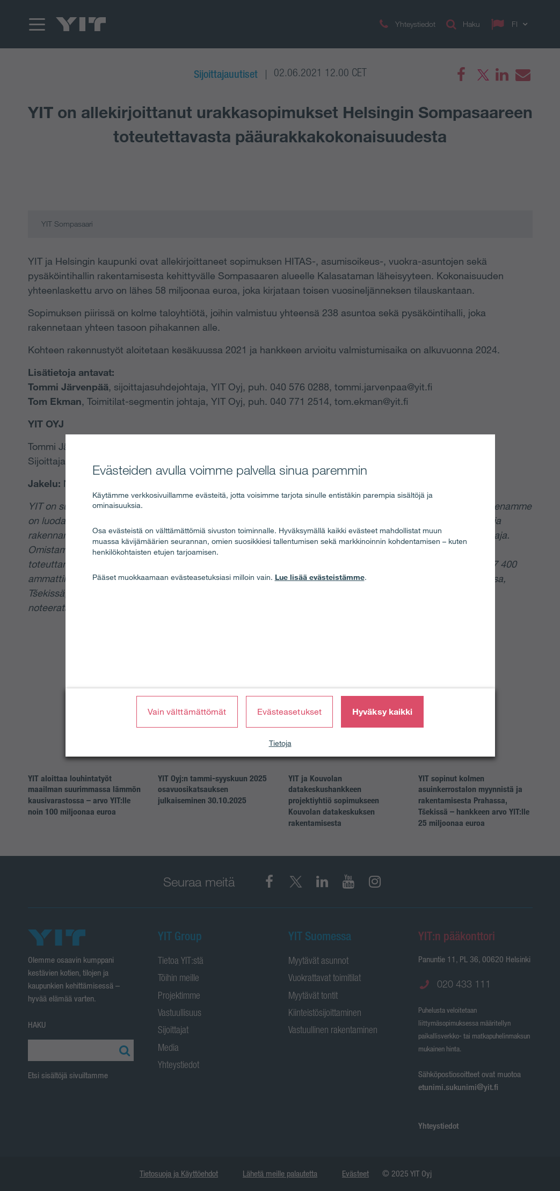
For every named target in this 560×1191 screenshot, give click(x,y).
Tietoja (280, 743)
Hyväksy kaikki (382, 711)
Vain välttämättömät (187, 711)
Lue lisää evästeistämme (320, 577)
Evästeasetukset (289, 711)
